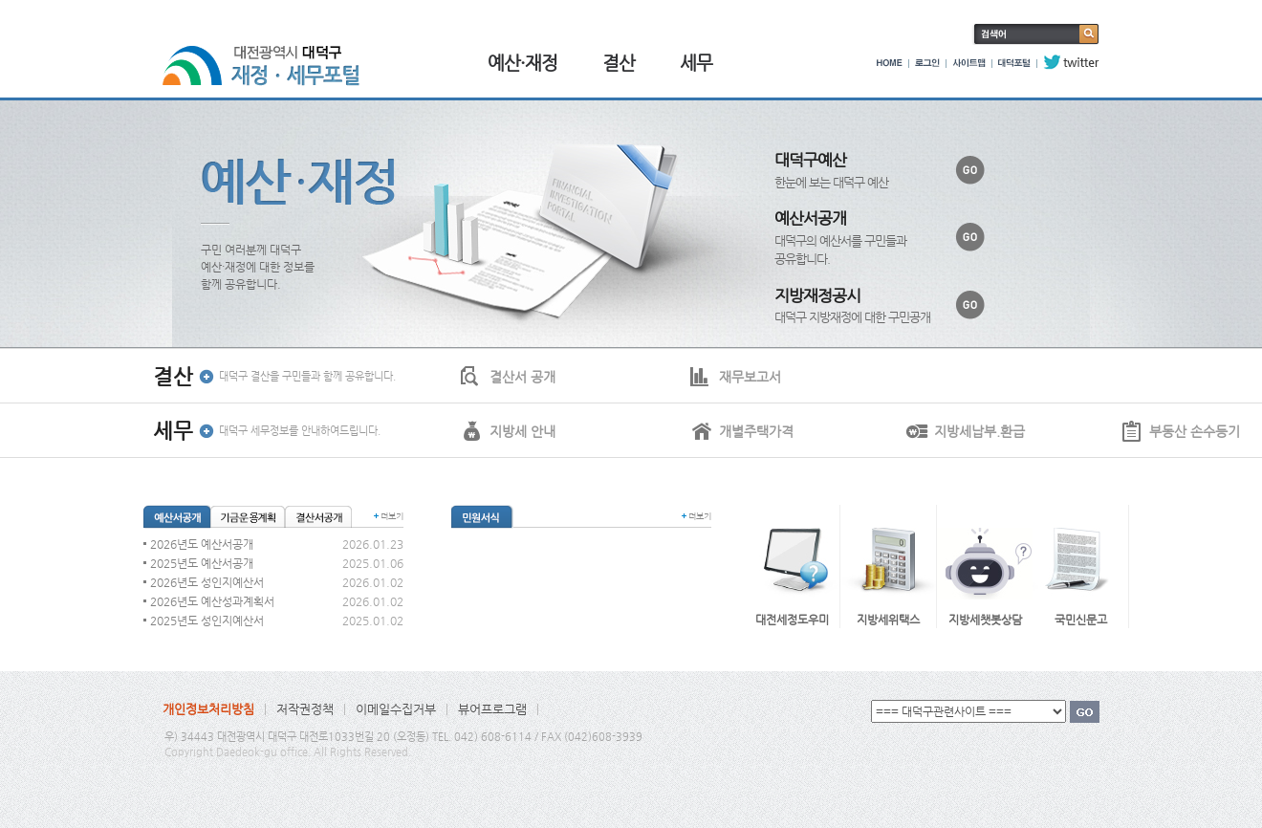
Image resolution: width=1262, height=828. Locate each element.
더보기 (392, 516)
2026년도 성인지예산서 (207, 582)
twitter (1071, 62)
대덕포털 (1014, 62)
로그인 (927, 62)
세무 (696, 63)
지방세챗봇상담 (985, 619)
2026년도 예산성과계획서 (212, 601)
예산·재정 (522, 63)
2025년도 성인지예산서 (207, 620)
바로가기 (970, 170)
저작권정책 (305, 709)
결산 (618, 63)
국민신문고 (1081, 619)
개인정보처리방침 (208, 709)
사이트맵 (969, 62)
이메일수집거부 (396, 709)
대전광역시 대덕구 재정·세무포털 (268, 55)
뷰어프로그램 (492, 709)
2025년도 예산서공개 (201, 563)
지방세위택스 (888, 619)
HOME (890, 62)
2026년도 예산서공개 (201, 544)
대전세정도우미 (792, 619)
